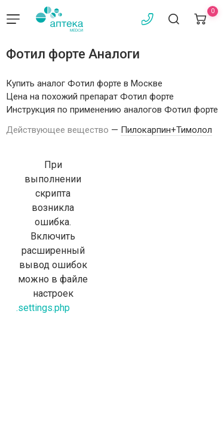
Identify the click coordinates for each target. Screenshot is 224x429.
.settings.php (43, 307)
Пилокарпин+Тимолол (166, 130)
